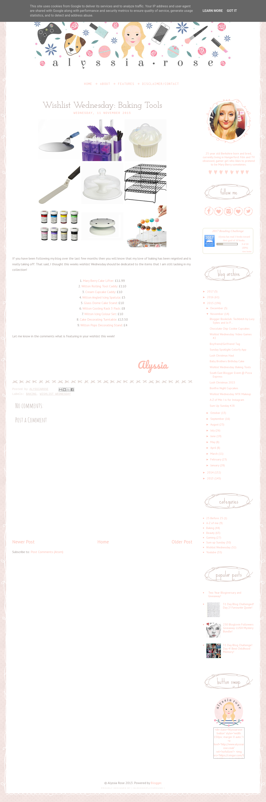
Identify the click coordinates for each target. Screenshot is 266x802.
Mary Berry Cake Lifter (98, 281)
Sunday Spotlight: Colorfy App (228, 349)
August (214, 424)
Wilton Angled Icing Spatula (101, 297)
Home (88, 84)
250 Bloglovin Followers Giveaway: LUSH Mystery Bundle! (238, 628)
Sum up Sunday (215, 542)
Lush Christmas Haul (222, 355)
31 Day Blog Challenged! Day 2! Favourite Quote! (238, 605)
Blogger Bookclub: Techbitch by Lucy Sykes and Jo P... (232, 320)
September (217, 419)
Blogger (156, 783)
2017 (210, 291)
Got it (232, 11)
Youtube (211, 552)
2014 (210, 472)
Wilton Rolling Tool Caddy (99, 286)
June (213, 436)
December (216, 308)
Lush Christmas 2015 (222, 382)
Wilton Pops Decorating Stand (101, 325)
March (214, 453)
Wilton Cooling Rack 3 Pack (101, 308)
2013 (210, 478)
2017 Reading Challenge (228, 231)
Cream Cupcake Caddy (100, 292)
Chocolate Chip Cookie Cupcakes (230, 328)
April (213, 448)
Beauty (210, 533)
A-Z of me (212, 523)
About (105, 84)
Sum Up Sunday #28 (222, 406)
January (214, 465)
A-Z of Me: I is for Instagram (227, 400)
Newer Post (23, 542)
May (212, 442)
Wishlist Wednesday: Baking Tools (230, 367)
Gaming (210, 537)
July (212, 430)
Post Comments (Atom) (47, 552)
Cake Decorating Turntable (98, 319)
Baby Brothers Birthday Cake (227, 361)
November (216, 314)
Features (126, 84)
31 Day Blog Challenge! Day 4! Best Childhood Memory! (237, 648)
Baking (31, 394)
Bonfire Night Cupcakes (224, 388)
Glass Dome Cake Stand (100, 303)
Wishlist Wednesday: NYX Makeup (230, 394)
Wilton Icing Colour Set (100, 314)
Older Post (182, 542)
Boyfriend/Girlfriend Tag (225, 344)
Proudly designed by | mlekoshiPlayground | (133, 788)
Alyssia (221, 236)
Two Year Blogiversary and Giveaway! (224, 594)
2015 (210, 303)
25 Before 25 (214, 518)
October (215, 413)
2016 (210, 297)
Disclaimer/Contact (160, 84)
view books (246, 251)
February (215, 459)
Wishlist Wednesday (55, 394)
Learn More (213, 11)
